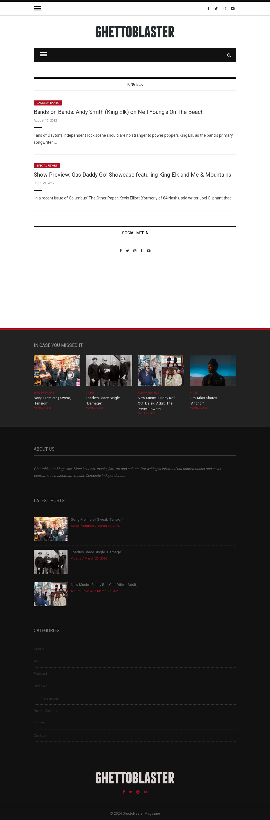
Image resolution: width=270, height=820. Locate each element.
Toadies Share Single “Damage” (96, 552)
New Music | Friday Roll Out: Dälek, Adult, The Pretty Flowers (156, 403)
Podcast (40, 673)
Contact (40, 735)
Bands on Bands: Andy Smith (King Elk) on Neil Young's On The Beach (119, 112)
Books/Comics (46, 711)
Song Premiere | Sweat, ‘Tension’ (97, 519)
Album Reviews (148, 392)
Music (194, 392)
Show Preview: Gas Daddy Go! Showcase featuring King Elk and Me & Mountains (132, 174)
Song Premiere (44, 392)
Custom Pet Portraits (50, 291)
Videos (90, 392)
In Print (39, 723)
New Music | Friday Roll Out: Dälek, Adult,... (105, 585)
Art (36, 661)
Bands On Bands (48, 103)
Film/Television (46, 698)
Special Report (47, 165)
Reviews (40, 686)
